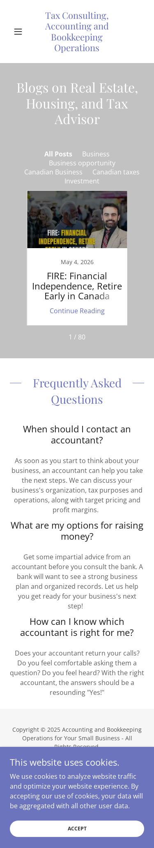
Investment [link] (81, 180)
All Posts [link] (58, 153)
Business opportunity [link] (82, 162)
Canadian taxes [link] (116, 171)
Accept (77, 828)
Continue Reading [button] (77, 310)
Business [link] (96, 153)
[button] (20, 31)
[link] (77, 31)
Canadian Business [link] (53, 171)
